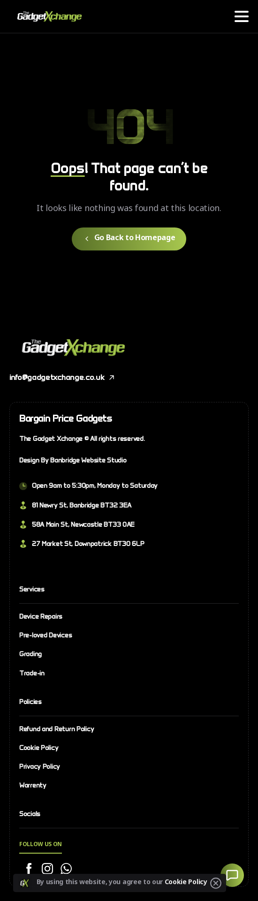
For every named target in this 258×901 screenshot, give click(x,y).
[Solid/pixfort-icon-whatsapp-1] (66, 869)
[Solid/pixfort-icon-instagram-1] (47, 869)
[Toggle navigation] (241, 16)
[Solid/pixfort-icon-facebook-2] (28, 869)
